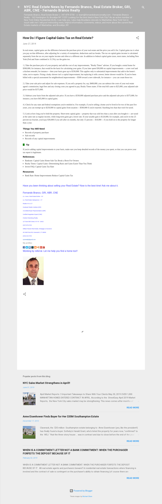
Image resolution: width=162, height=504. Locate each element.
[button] (137, 38)
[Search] (143, 7)
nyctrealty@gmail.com (29, 239)
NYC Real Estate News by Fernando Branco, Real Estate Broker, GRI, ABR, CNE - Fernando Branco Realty (77, 8)
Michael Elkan (87, 496)
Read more (133, 407)
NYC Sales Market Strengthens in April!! (46, 382)
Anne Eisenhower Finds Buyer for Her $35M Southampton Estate (61, 416)
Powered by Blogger (81, 490)
